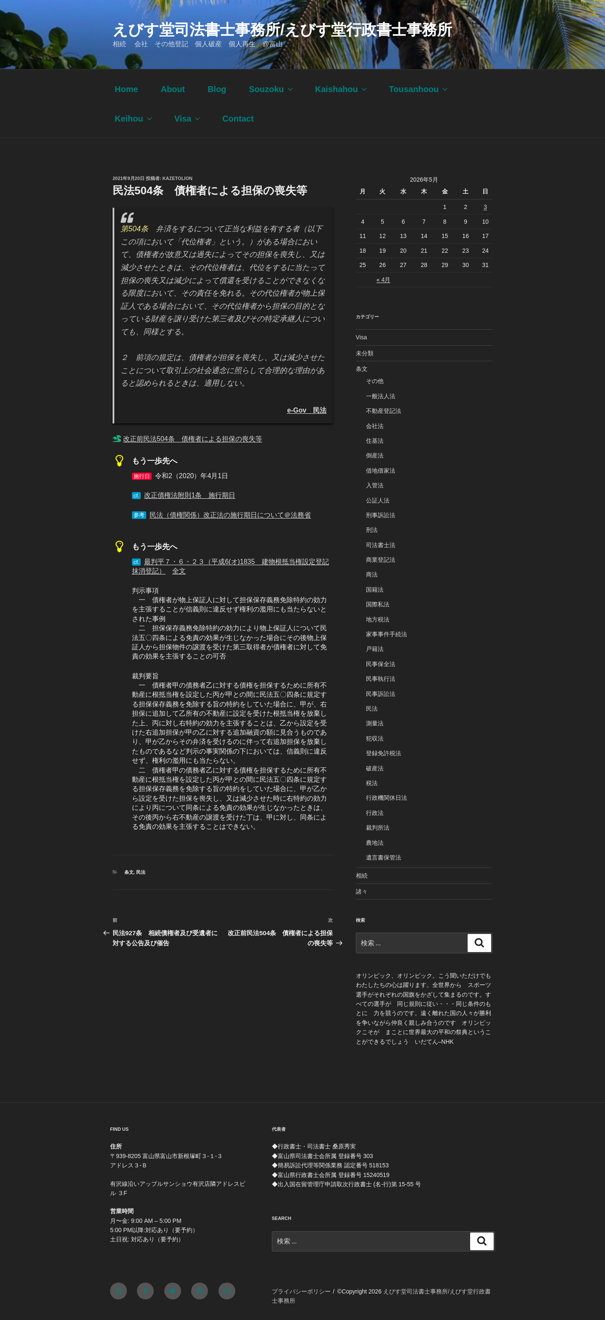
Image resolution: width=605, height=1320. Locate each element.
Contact (237, 118)
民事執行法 (380, 678)
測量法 (375, 723)
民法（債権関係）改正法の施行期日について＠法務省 (230, 514)
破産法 (375, 768)
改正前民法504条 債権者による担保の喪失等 (192, 438)
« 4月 (383, 279)
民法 (140, 872)
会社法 (375, 426)
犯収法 (375, 738)
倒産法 (375, 455)
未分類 (365, 353)
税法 (372, 783)
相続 (362, 875)
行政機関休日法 (386, 797)
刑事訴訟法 (380, 515)
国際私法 (377, 604)
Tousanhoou (419, 89)
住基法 (375, 440)
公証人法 (377, 500)
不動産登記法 (383, 410)
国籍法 (375, 589)
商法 (372, 574)
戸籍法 (375, 648)
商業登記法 (380, 559)
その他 (375, 381)
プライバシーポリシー (301, 1291)
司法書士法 (380, 545)
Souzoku (271, 89)
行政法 (375, 812)
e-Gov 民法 (306, 410)
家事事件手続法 (386, 634)
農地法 (375, 842)
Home (126, 89)
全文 (179, 570)
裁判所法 (377, 827)
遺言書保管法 (383, 857)
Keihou (134, 118)
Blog (217, 89)
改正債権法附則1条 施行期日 (189, 495)
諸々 (362, 891)
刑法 (372, 529)
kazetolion (177, 178)
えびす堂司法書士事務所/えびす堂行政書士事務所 (282, 29)
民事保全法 (380, 664)
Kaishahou (341, 89)
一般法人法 (380, 396)
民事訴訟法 (380, 693)
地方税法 (377, 619)
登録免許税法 (383, 753)
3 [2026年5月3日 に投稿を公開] (485, 207)
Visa (188, 118)
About (172, 89)
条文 (129, 872)
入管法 (375, 485)
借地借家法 (380, 470)
